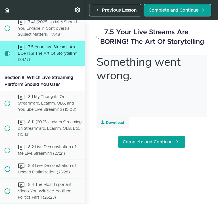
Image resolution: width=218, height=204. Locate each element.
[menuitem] (78, 10)
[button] (7, 10)
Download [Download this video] (112, 122)
